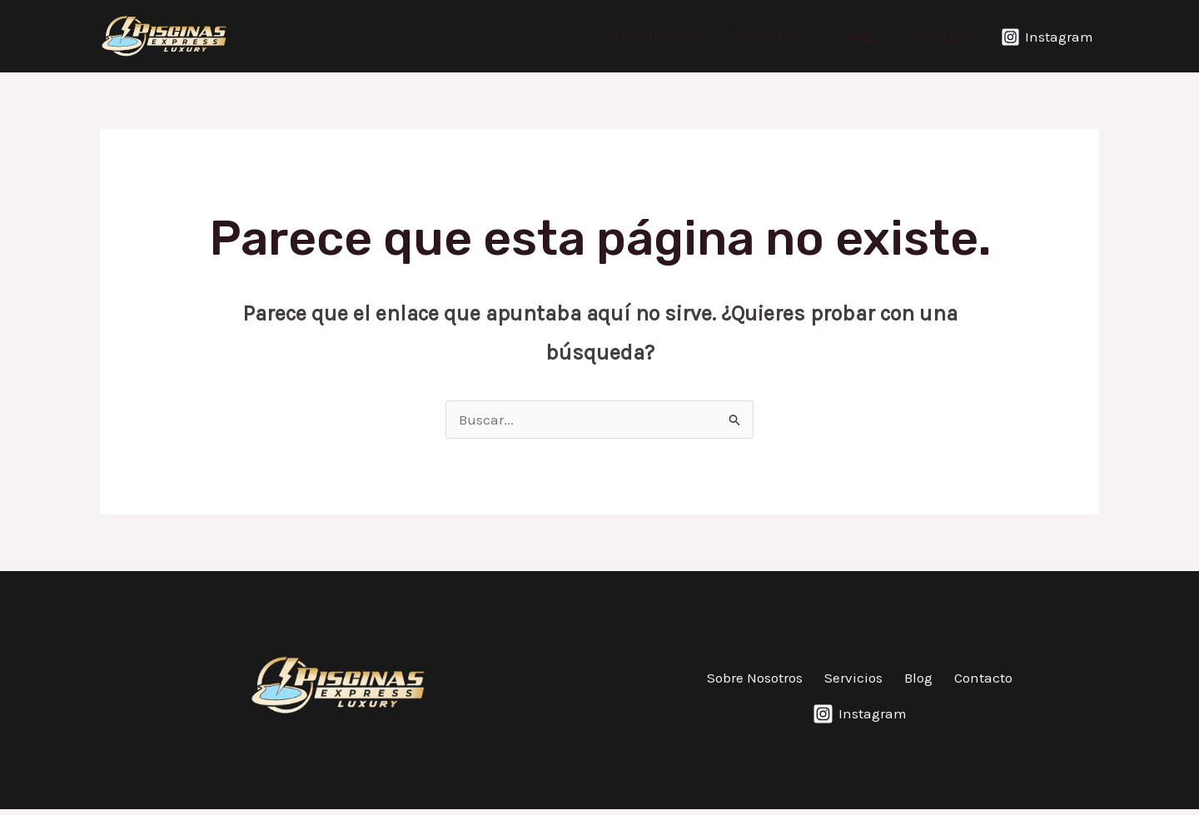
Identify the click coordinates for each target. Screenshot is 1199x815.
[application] (812, 36)
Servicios (783, 36)
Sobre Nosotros (670, 35)
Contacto (935, 35)
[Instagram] (1047, 37)
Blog (863, 35)
